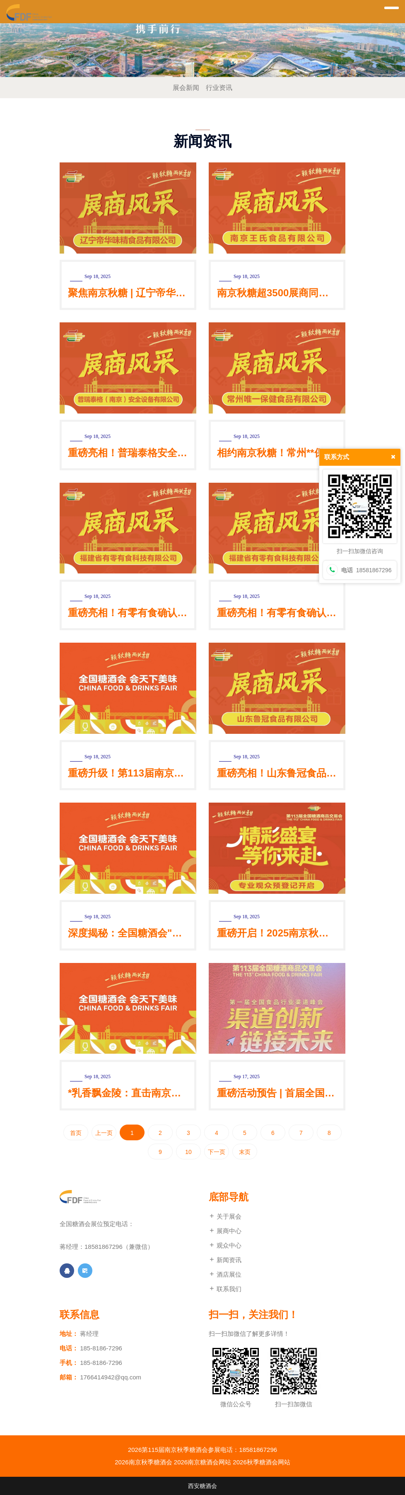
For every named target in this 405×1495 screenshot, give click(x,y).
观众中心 (225, 1245)
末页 (245, 1152)
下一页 (216, 1152)
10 (188, 1152)
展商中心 (225, 1230)
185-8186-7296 (101, 1348)
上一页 (104, 1133)
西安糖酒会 (202, 1486)
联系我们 (225, 1288)
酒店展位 (225, 1274)
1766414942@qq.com (110, 1377)
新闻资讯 (225, 1259)
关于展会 (225, 1216)
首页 (76, 1133)
